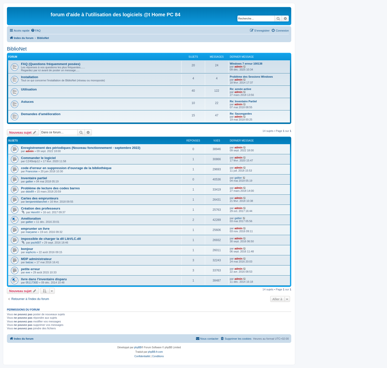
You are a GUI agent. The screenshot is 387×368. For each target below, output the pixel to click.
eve (28, 272)
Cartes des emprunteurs (39, 198)
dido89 (30, 191)
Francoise (32, 171)
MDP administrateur (36, 259)
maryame (31, 231)
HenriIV (35, 212)
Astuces (27, 102)
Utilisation (29, 89)
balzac (30, 262)
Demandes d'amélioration (40, 114)
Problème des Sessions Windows (251, 76)
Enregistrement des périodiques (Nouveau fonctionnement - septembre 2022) (80, 148)
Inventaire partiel (34, 178)
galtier (29, 181)
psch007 (36, 242)
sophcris (31, 252)
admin (238, 66)
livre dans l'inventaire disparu (44, 279)
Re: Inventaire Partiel (243, 101)
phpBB (137, 347)
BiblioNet (17, 49)
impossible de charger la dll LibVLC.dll (51, 239)
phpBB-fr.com (155, 351)
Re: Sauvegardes (241, 113)
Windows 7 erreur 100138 (246, 63)
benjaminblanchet (36, 201)
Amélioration (31, 218)
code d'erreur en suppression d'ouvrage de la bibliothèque (66, 168)
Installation (29, 77)
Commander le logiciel (38, 158)
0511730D (32, 282)
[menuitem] (36, 31)
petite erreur (30, 269)
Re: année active (240, 89)
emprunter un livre (35, 228)
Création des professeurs (40, 208)
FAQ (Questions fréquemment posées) (50, 64)
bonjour (27, 249)
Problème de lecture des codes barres (50, 188)
